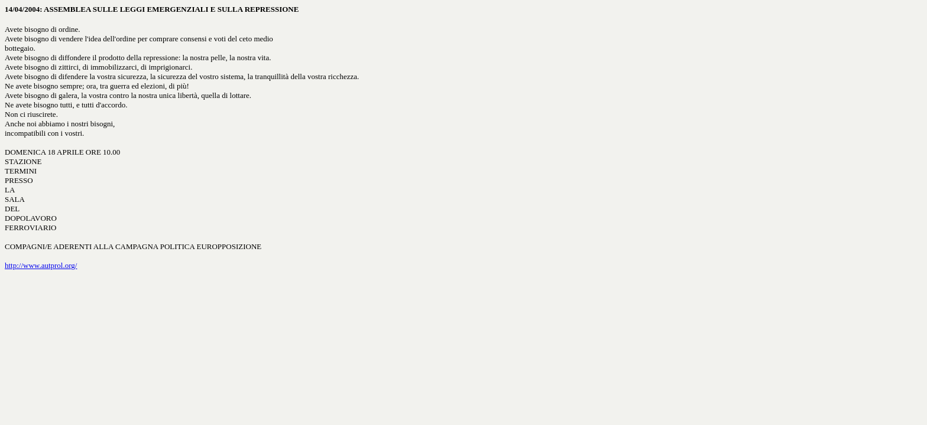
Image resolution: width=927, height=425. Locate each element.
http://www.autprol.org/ (41, 265)
